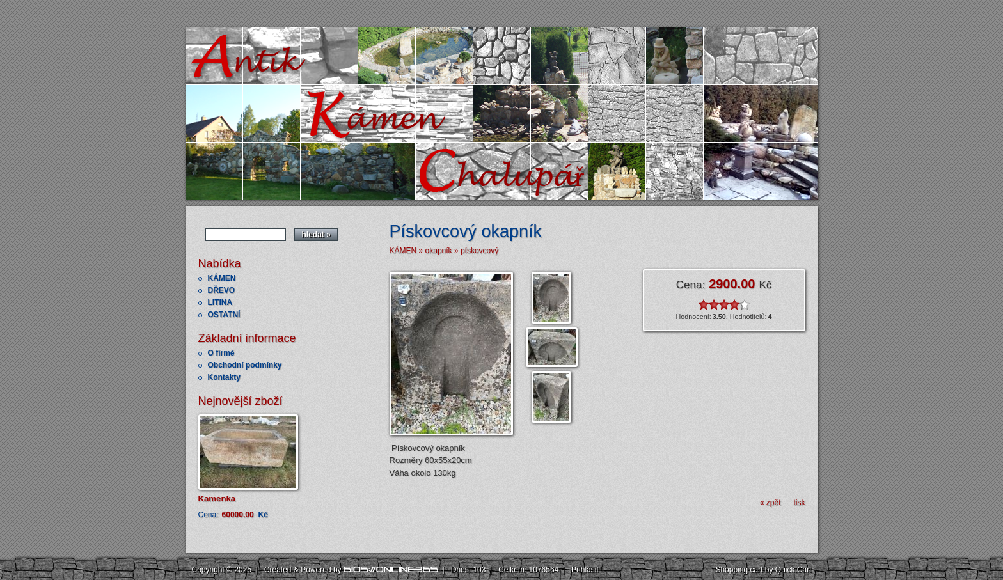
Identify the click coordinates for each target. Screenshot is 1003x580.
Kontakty (224, 377)
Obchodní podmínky (245, 365)
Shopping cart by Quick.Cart (763, 569)
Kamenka (217, 498)
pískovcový (479, 250)
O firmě (221, 353)
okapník (438, 250)
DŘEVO (221, 290)
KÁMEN (222, 278)
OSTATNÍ (224, 314)
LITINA (220, 302)
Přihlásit (585, 569)
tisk (799, 502)
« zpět (770, 502)
